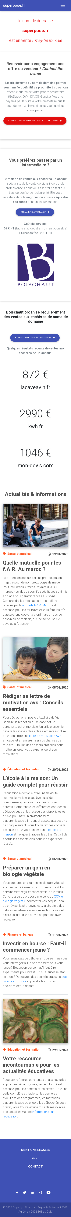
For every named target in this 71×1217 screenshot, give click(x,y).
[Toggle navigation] (63, 5)
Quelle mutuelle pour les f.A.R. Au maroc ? (32, 566)
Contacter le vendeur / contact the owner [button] (35, 120)
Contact (35, 1166)
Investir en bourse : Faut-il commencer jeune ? (34, 946)
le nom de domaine (35, 20)
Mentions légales (35, 1150)
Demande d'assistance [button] (35, 212)
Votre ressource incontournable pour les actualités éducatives (31, 1064)
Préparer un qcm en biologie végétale (26, 871)
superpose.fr (35, 30)
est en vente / (35, 40)
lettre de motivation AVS (45, 736)
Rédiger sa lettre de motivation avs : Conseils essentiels (33, 702)
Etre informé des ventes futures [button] (35, 337)
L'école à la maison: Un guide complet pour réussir (35, 781)
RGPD (35, 1158)
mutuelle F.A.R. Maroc (36, 605)
